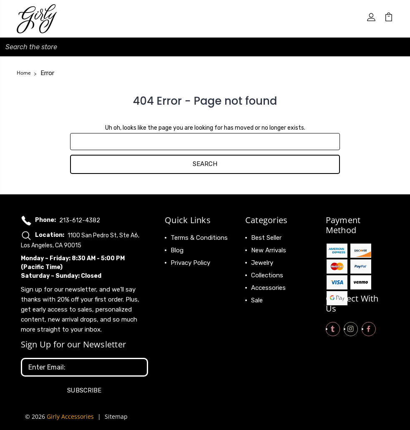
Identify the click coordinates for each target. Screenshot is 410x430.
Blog (177, 250)
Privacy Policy (190, 263)
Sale (257, 300)
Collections (267, 275)
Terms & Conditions (199, 237)
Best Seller (266, 237)
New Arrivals (268, 250)
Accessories (268, 288)
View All (262, 313)
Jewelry (262, 263)
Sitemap (116, 416)
